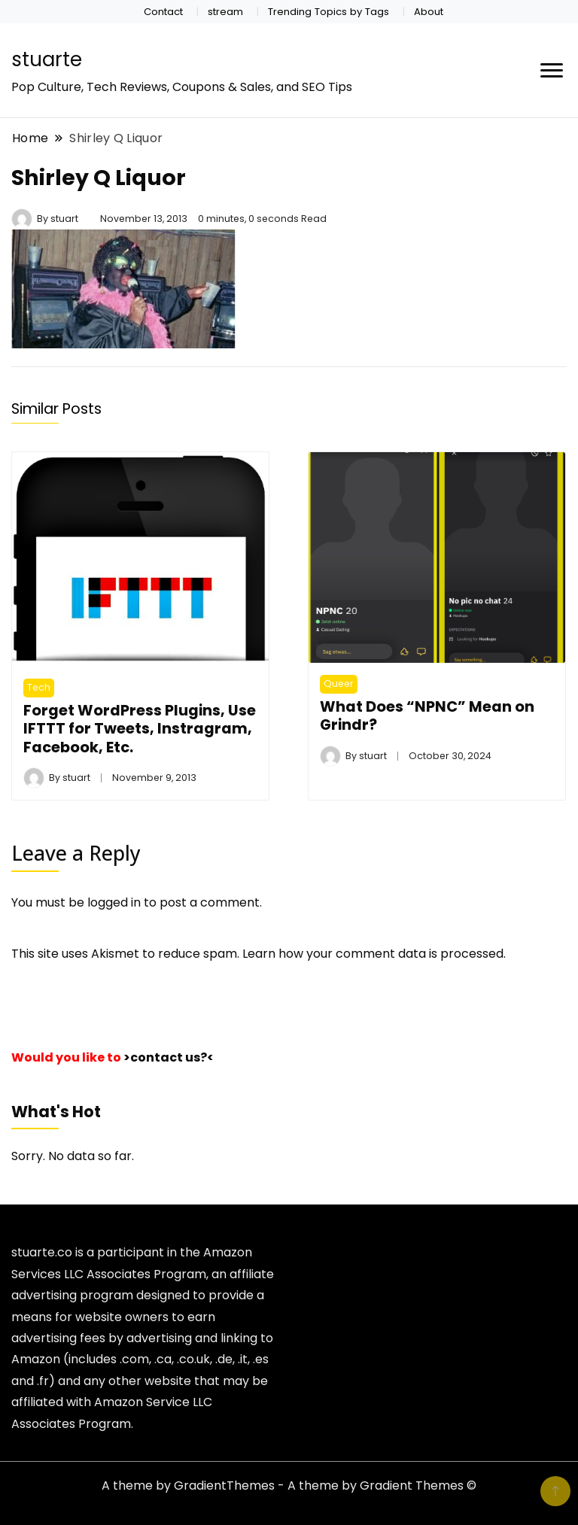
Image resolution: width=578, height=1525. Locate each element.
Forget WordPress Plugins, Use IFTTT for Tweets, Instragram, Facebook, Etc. (139, 729)
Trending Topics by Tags (328, 12)
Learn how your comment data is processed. (374, 953)
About (428, 12)
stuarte (46, 59)
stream (225, 12)
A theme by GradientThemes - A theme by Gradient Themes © (289, 1485)
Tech (38, 687)
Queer (339, 683)
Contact (163, 12)
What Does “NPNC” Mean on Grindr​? (427, 715)
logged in (114, 902)
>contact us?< (168, 1057)
